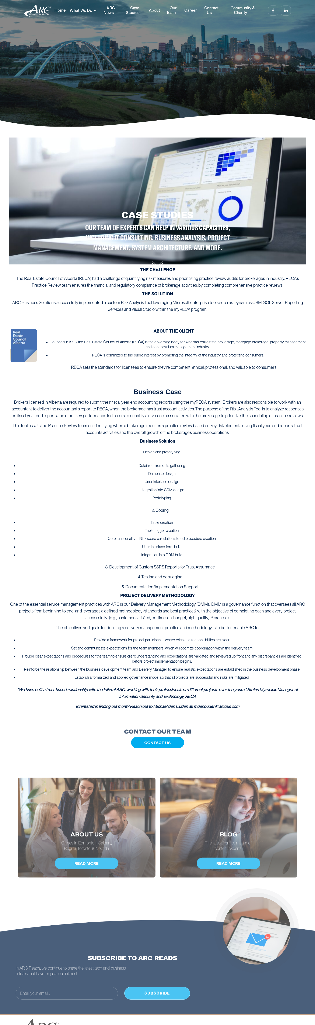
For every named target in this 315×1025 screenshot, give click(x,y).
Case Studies (132, 10)
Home (60, 10)
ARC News (109, 10)
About (154, 10)
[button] (83, 10)
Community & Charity (243, 10)
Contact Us (211, 10)
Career (190, 10)
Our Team (171, 10)
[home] (38, 10)
